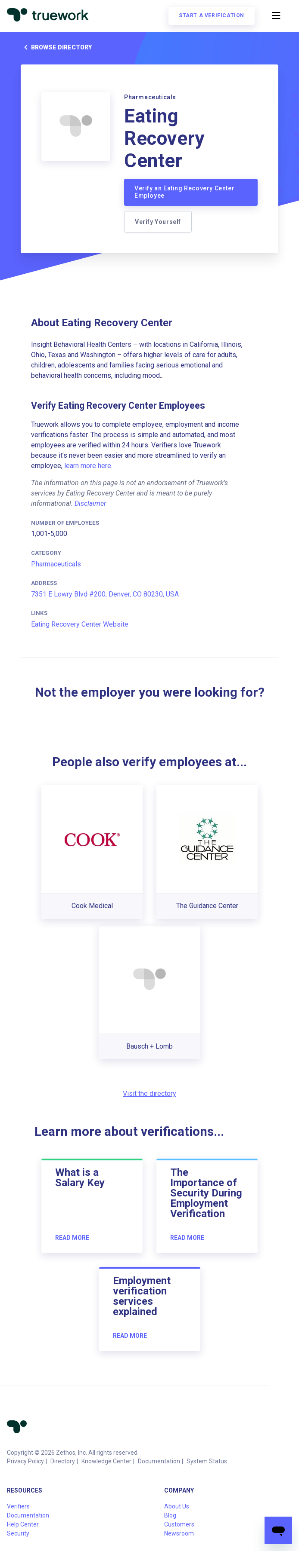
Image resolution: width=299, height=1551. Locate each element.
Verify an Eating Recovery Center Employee (184, 192)
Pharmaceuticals (56, 564)
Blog (170, 1515)
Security (18, 1533)
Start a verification (211, 15)
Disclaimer (90, 503)
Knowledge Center (106, 1461)
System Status (207, 1461)
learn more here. (88, 466)
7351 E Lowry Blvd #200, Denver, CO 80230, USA (105, 594)
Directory (62, 1461)
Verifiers (18, 1506)
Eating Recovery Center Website (79, 624)
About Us (176, 1506)
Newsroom (179, 1533)
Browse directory (56, 47)
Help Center (23, 1524)
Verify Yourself (158, 221)
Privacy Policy (25, 1461)
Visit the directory (149, 1093)
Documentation (159, 1461)
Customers (179, 1524)
